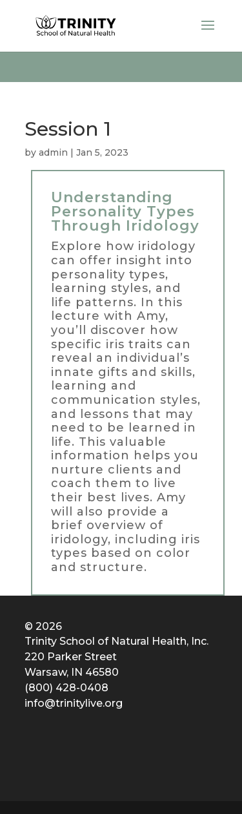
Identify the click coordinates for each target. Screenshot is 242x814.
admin (53, 152)
